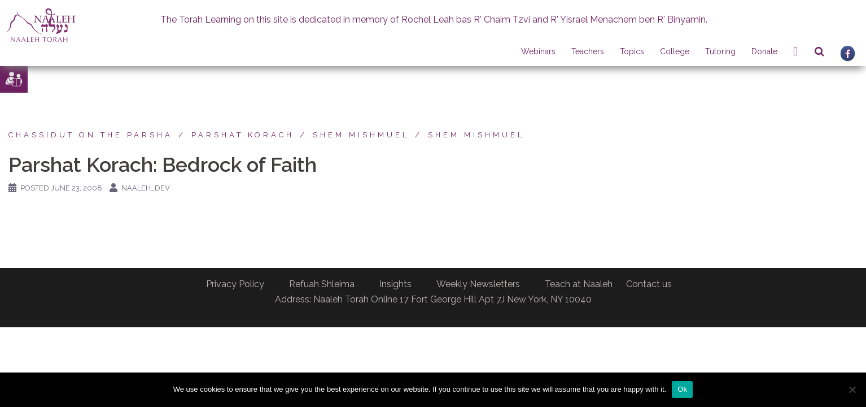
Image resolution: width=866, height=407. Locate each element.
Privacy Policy (235, 284)
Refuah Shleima (322, 284)
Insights (395, 284)
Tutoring (720, 51)
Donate (764, 51)
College (674, 51)
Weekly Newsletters (478, 284)
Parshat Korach (242, 135)
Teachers (587, 51)
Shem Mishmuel (361, 135)
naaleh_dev (145, 188)
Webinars (538, 51)
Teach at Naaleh (579, 284)
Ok (682, 389)
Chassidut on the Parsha (90, 135)
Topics (632, 51)
